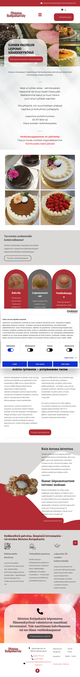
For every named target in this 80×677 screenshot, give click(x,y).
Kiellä (15, 364)
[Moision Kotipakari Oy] (16, 281)
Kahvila (16, 292)
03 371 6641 (38, 659)
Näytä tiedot (69, 358)
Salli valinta (40, 364)
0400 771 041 (38, 656)
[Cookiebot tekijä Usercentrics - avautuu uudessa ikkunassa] (68, 311)
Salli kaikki (65, 364)
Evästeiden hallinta (61, 664)
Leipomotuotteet (40, 294)
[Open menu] (40, 15)
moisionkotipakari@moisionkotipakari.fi (59, 3)
